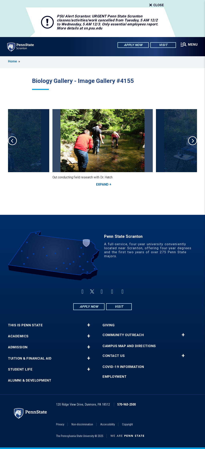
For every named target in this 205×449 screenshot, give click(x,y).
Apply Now (133, 45)
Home (12, 61)
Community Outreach (123, 335)
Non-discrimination (82, 424)
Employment (114, 377)
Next (192, 140)
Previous (12, 140)
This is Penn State (25, 325)
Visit (163, 45)
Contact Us (113, 356)
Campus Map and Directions (129, 346)
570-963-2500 (126, 404)
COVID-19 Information (123, 367)
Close (156, 5)
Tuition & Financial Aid (30, 358)
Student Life (20, 369)
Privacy (60, 424)
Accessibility (107, 424)
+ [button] (88, 325)
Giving (108, 325)
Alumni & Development (29, 380)
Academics (18, 336)
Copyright (127, 424)
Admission (18, 347)
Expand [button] (102, 184)
